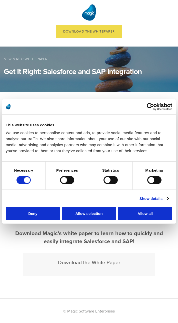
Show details (151, 198)
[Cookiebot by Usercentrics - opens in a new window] (150, 106)
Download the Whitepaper (89, 32)
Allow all (145, 213)
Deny (33, 213)
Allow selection (88, 213)
